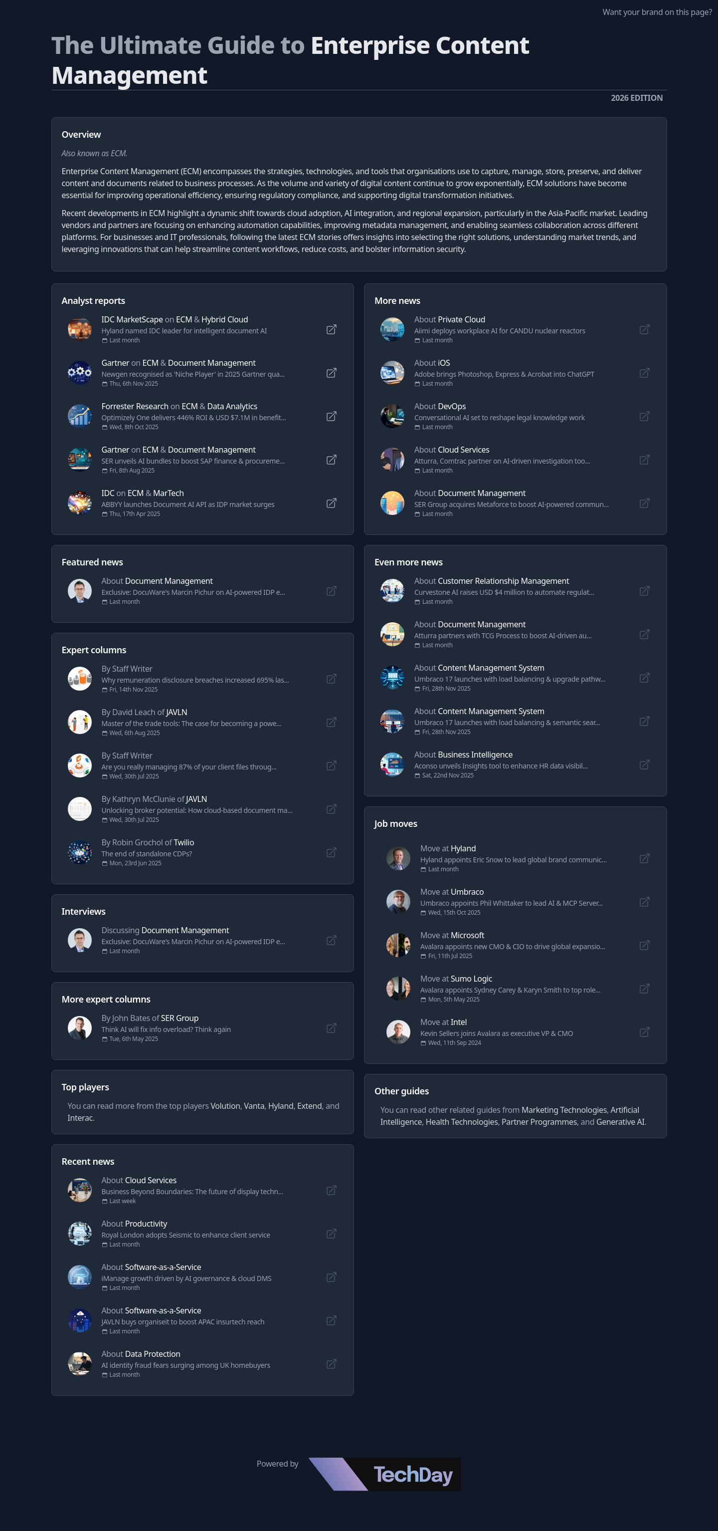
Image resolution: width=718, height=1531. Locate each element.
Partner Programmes (539, 1121)
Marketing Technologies (564, 1109)
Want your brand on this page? (657, 11)
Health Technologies (462, 1121)
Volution (225, 1105)
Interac (80, 1117)
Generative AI (620, 1121)
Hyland (280, 1105)
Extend (309, 1105)
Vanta (254, 1105)
